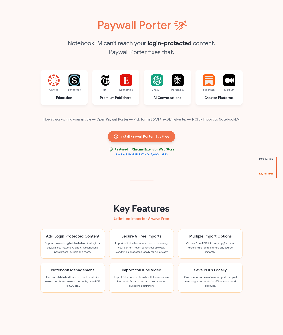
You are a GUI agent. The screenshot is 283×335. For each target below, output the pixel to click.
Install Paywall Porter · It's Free (141, 136)
